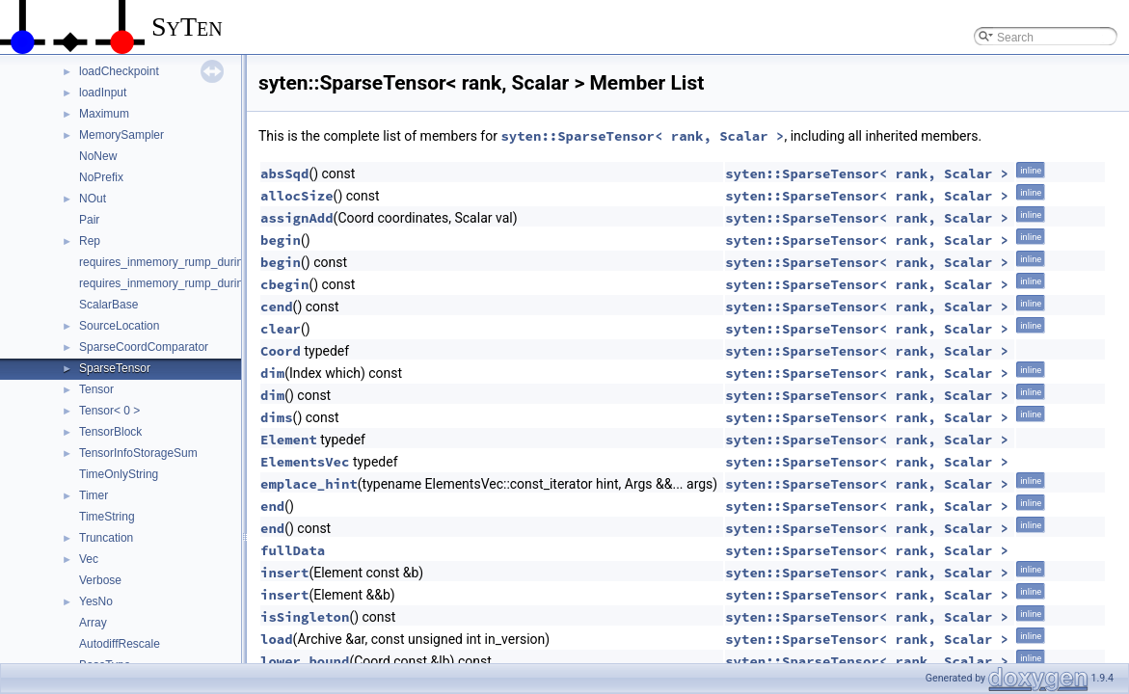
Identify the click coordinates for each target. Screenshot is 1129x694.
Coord (280, 351)
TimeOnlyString (118, 474)
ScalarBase (108, 304)
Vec (88, 559)
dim (272, 373)
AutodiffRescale (119, 644)
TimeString (107, 516)
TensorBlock (110, 432)
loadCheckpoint (119, 71)
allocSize (297, 195)
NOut (92, 198)
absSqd (284, 173)
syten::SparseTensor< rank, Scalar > (642, 136)
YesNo (96, 601)
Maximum (104, 113)
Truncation (106, 538)
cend (276, 306)
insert (284, 572)
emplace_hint (309, 484)
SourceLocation (119, 326)
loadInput (102, 92)
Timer (93, 495)
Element (288, 439)
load (276, 639)
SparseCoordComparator (143, 347)
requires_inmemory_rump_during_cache (182, 262)
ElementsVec (304, 461)
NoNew (98, 156)
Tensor (96, 389)
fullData (292, 550)
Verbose (100, 580)
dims (276, 417)
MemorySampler (121, 135)
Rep (89, 241)
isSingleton (304, 617)
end (272, 506)
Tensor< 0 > (109, 410)
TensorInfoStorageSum (138, 453)
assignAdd (297, 218)
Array (93, 622)
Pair (89, 220)
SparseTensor (114, 368)
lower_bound (304, 661)
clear (280, 328)
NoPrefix (101, 177)
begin (280, 240)
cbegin (284, 284)
